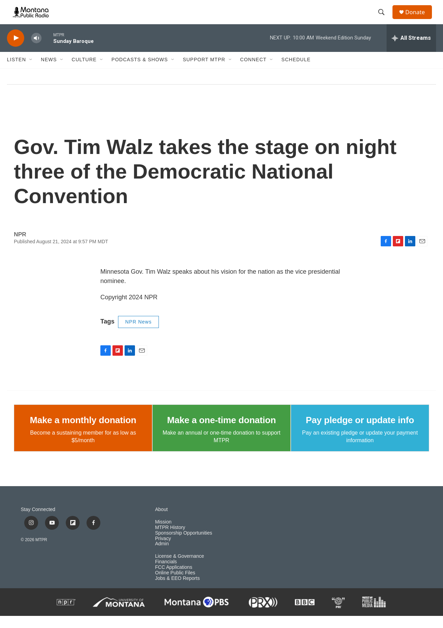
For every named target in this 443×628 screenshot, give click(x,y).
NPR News (138, 334)
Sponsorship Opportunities (183, 545)
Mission (163, 534)
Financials (166, 573)
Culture (84, 72)
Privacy (163, 550)
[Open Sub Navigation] (31, 72)
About (161, 521)
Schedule (295, 72)
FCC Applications (173, 579)
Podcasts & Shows (139, 72)
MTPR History (170, 539)
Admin (162, 556)
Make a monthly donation (83, 432)
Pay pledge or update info (360, 432)
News (49, 72)
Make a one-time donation (221, 432)
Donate (418, 18)
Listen (16, 72)
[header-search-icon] (383, 18)
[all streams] (411, 50)
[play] (15, 50)
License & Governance (179, 568)
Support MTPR (204, 72)
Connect (253, 72)
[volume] (36, 50)
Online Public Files (175, 585)
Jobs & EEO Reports (177, 590)
